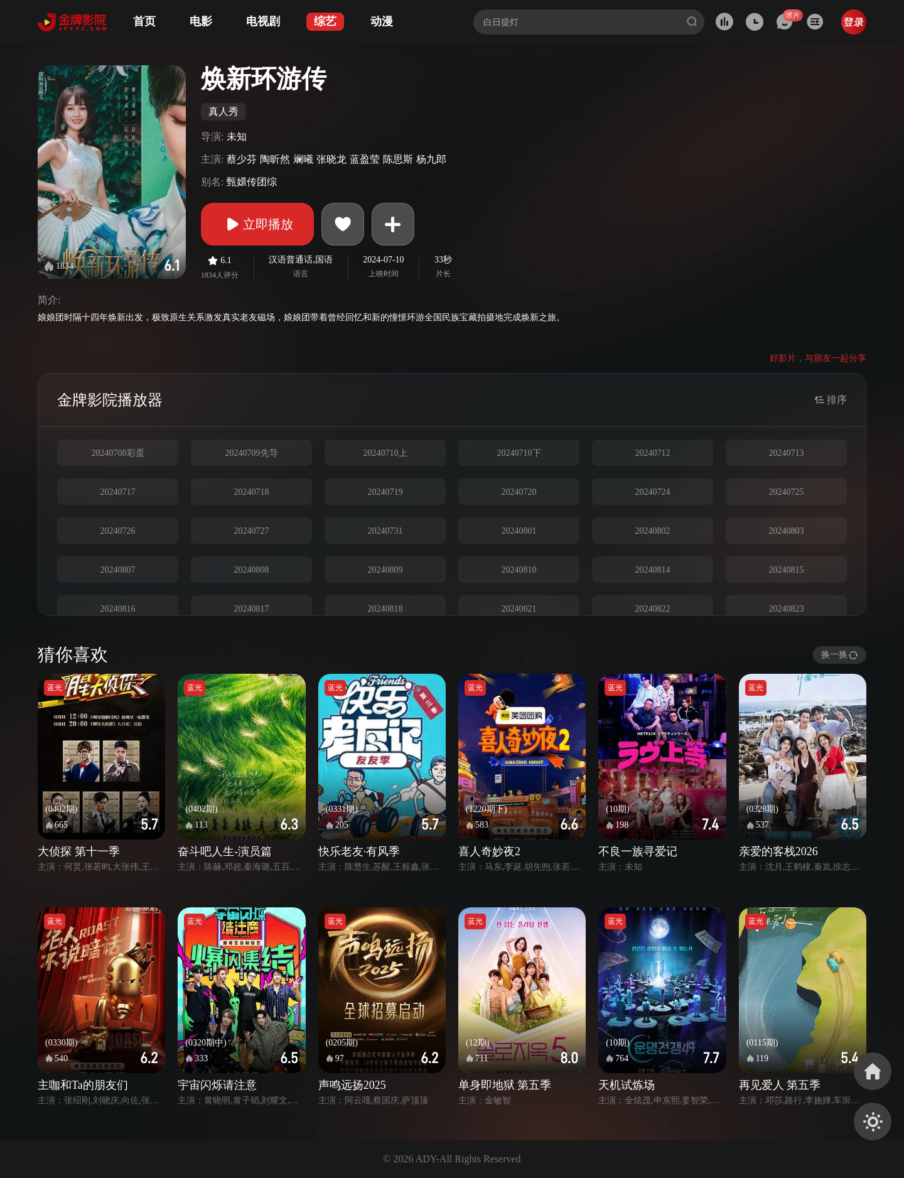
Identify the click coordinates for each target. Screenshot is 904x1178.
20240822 (652, 608)
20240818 (385, 608)
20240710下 (519, 453)
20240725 (786, 492)
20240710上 (385, 453)
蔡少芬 (242, 159)
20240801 (519, 531)
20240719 (385, 492)
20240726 (118, 531)
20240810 (519, 570)
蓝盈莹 (365, 159)
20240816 (118, 608)
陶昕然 (275, 159)
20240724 (652, 492)
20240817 (251, 608)
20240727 (251, 531)
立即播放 (257, 224)
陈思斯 (398, 159)
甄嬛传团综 (252, 181)
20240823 (786, 608)
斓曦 (303, 159)
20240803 (786, 531)
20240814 (652, 570)
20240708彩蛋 (118, 453)
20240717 (118, 492)
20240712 (652, 453)
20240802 (652, 531)
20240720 (519, 492)
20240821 (519, 608)
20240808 (251, 570)
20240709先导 (251, 453)
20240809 (385, 570)
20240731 (385, 531)
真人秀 (223, 111)
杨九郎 (431, 159)
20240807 (118, 570)
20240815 (786, 570)
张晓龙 (331, 159)
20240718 (251, 492)
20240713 (786, 453)
